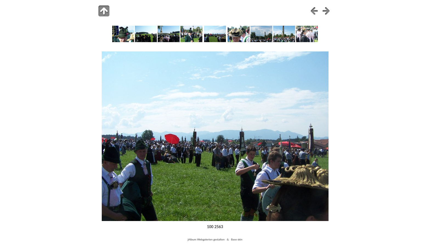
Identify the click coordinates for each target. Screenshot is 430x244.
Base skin (236, 239)
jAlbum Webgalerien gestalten (206, 239)
